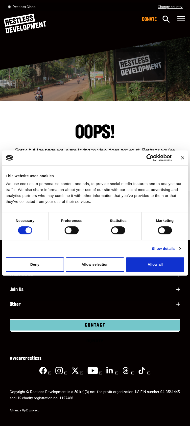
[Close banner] (182, 158)
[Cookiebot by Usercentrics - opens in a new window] (150, 158)
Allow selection (94, 264)
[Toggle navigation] (180, 19)
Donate (149, 19)
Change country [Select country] (170, 7)
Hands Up (20, 410)
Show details (163, 248)
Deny (34, 264)
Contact (95, 325)
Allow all (155, 264)
